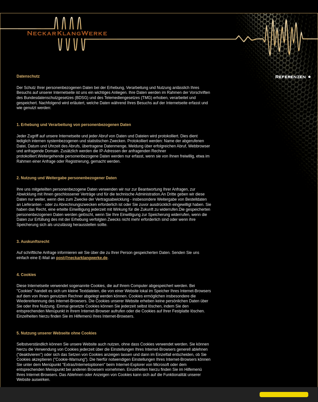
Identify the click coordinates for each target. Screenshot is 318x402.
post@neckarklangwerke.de (81, 258)
